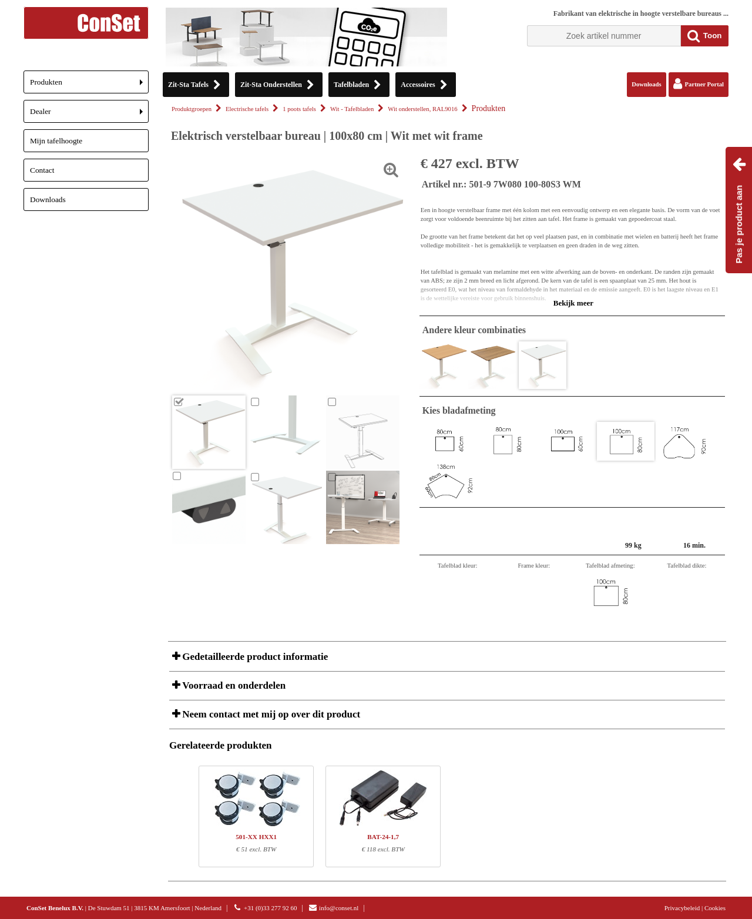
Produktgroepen (192, 109)
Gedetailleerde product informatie (254, 656)
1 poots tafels (299, 109)
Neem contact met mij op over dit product (270, 714)
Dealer (89, 115)
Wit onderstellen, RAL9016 (422, 109)
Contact (42, 170)
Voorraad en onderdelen (233, 685)
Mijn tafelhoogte (56, 140)
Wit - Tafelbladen (352, 109)
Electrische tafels (247, 109)
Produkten (89, 85)
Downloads (48, 199)
